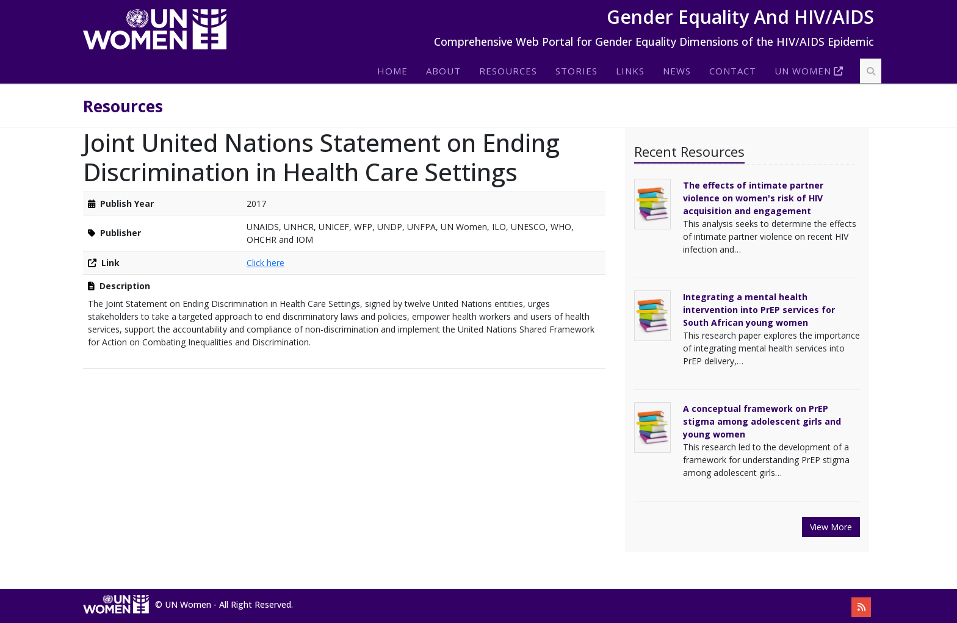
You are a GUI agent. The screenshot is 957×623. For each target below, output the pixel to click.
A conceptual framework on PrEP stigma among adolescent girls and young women (762, 421)
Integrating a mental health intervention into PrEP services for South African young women (759, 309)
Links (630, 71)
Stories (576, 71)
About (443, 71)
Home (392, 71)
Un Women (803, 71)
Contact (732, 71)
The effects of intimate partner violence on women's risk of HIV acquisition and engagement (753, 198)
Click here (265, 262)
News (677, 71)
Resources (508, 71)
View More (831, 527)
